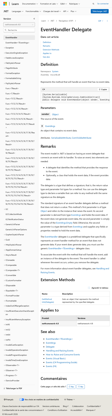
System (55, 71)
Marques (90, 410)
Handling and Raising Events (59, 350)
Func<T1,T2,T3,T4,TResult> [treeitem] (17, 108)
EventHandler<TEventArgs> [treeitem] (17, 42)
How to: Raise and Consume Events (63, 354)
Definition (47, 42)
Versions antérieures (51, 406)
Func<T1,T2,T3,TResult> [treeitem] (16, 103)
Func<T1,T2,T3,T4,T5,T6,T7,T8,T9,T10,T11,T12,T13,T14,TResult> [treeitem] (20, 185)
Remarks (46, 45)
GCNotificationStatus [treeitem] (15, 219)
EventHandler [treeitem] (11, 37)
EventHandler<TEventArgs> (61, 248)
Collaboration (78, 406)
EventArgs (50, 126)
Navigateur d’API (66, 20)
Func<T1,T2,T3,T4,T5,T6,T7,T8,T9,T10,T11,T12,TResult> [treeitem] (20, 168)
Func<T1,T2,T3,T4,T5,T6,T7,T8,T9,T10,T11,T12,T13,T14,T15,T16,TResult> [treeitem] (20, 202)
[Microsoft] (5, 4)
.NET (52, 20)
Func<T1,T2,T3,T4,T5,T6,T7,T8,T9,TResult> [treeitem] (20, 143)
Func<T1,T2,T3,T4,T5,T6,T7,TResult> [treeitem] (20, 126)
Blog (65, 406)
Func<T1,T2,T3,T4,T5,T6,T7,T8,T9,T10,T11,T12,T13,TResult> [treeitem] (20, 177)
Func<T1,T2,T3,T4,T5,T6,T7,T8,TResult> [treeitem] (20, 134)
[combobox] (19, 24)
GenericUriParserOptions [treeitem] (16, 229)
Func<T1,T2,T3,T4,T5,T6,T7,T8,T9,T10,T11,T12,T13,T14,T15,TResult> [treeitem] (20, 194)
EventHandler (51, 236)
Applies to (47, 53)
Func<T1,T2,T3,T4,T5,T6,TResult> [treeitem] (19, 119)
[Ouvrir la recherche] (93, 3)
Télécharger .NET (99, 11)
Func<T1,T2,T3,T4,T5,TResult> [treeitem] (18, 114)
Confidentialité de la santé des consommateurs (22, 410)
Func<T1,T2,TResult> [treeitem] (14, 98)
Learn (43, 20)
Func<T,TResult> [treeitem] (13, 93)
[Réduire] (34, 18)
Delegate (50, 346)
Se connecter (103, 3)
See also (46, 57)
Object (55, 114)
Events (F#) (51, 366)
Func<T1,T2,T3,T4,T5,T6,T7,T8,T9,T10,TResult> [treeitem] (20, 151)
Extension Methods (51, 49)
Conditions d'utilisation (57, 410)
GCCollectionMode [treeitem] (14, 214)
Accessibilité (76, 410)
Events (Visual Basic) (56, 358)
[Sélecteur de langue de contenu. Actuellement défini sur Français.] (8, 399)
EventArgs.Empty (64, 222)
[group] (75, 97)
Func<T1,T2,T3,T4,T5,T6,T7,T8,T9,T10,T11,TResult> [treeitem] (20, 160)
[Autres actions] (107, 21)
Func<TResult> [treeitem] (12, 88)
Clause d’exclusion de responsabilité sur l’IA (20, 406)
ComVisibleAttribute (81, 137)
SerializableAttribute (61, 137)
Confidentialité (93, 406)
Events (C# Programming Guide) (61, 362)
